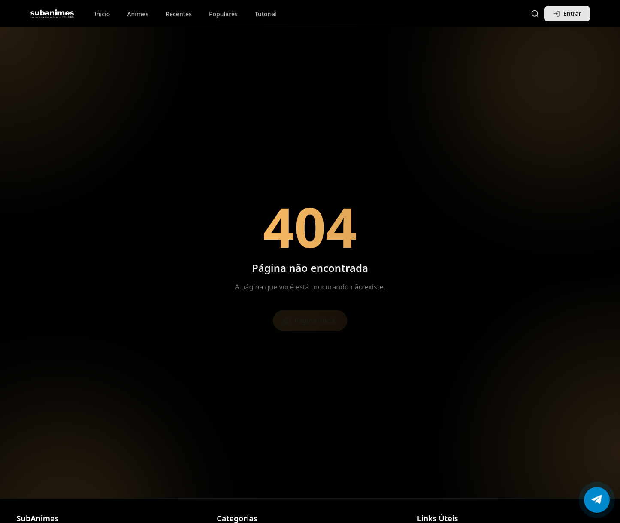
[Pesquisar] (535, 13)
